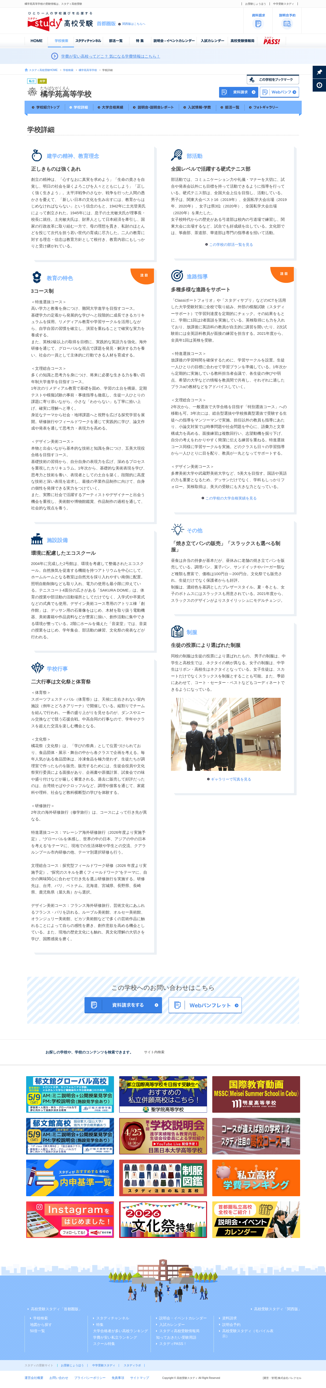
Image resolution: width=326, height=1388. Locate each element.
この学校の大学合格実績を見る (231, 498)
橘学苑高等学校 (88, 70)
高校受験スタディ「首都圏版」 (56, 1309)
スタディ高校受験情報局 (179, 1331)
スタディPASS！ (173, 1344)
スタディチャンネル (112, 1318)
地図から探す (41, 1325)
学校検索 (68, 70)
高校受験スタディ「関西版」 (278, 1309)
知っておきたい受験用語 (176, 1337)
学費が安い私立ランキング (115, 1337)
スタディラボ (132, 1365)
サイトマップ (139, 1378)
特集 (100, 1325)
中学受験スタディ (283, 3)
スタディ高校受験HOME (43, 70)
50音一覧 (37, 1331)
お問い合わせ (58, 1378)
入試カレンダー (172, 1325)
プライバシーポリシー (90, 1378)
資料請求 (229, 1318)
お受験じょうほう (255, 3)
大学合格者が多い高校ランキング (120, 1331)
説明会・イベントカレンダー (183, 1318)
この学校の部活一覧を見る (231, 244)
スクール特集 (104, 1344)
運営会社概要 (34, 1378)
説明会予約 (231, 1325)
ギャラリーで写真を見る (231, 779)
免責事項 (118, 1378)
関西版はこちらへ (133, 23)
